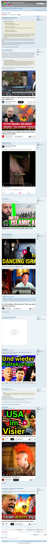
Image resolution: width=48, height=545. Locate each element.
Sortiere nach (29, 529)
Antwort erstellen (4, 15)
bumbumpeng (39, 388)
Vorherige (3, 529)
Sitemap (20, 6)
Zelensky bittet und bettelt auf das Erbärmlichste (13, 488)
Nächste (45, 529)
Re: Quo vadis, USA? (6, 388)
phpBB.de (28, 543)
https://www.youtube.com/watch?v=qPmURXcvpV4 (11, 404)
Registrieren (40, 10)
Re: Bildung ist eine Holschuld (9, 17)
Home (15, 6)
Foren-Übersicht (5, 8)
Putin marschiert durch (7, 49)
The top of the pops (6, 142)
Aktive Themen (20, 8)
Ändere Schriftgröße (45, 8)
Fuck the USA (5, 407)
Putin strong (4, 349)
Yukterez (38, 142)
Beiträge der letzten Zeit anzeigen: (13, 529)
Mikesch (38, 17)
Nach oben (45, 232)
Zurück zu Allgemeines (5, 534)
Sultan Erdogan (5, 198)
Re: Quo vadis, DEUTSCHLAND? (9, 317)
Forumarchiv (25, 6)
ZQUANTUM (5, 318)
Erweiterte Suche (43, 4)
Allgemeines (11, 8)
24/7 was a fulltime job (7, 234)
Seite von (27, 531)
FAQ (36, 10)
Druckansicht (43, 8)
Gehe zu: (30, 534)
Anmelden (44, 10)
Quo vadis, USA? (6, 13)
